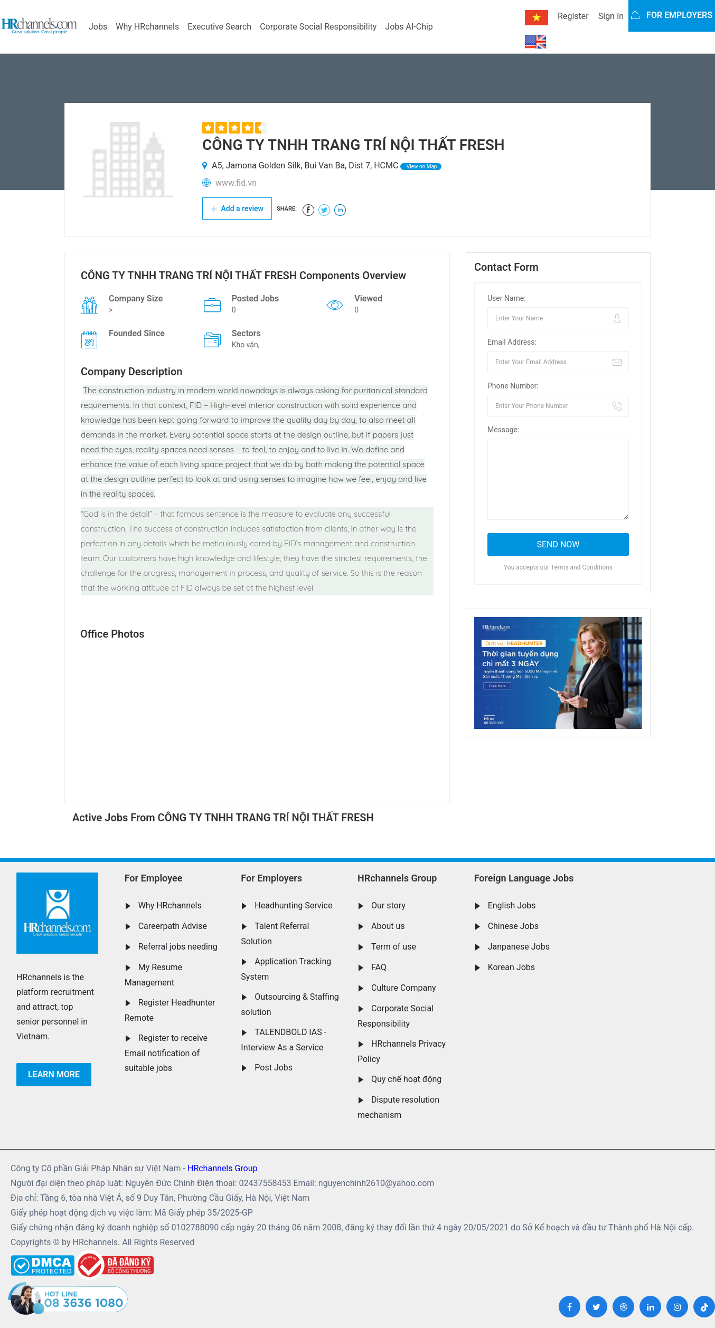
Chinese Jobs (513, 926)
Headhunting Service (293, 905)
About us (388, 926)
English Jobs (512, 905)
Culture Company (403, 988)
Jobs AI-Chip (408, 27)
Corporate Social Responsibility (318, 27)
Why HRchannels (147, 27)
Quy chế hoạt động (406, 1079)
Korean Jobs (511, 967)
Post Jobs (274, 1068)
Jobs (98, 27)
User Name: (506, 298)
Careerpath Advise (172, 926)
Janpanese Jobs (519, 947)
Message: (503, 429)
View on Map (421, 166)
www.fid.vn (236, 183)
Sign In (611, 16)
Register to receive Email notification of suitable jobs (166, 1053)
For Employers (271, 878)
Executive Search (219, 27)
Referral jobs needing (178, 947)
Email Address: (512, 342)
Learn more (54, 1074)
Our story (388, 905)
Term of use (393, 947)
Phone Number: (513, 386)
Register (573, 16)
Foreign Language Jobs (524, 878)
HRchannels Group (397, 878)
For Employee (154, 878)
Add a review (237, 208)
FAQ (379, 967)
